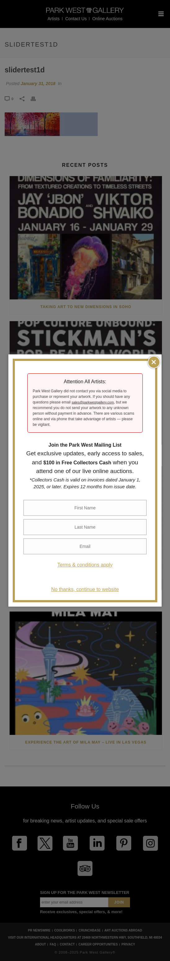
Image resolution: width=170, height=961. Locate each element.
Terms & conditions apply (85, 564)
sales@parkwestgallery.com (93, 402)
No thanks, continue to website (85, 589)
